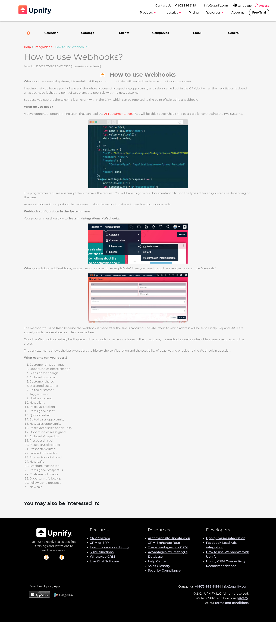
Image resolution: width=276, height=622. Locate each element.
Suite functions (102, 552)
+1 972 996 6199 (185, 5)
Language (242, 5)
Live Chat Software (104, 561)
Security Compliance (164, 570)
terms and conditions (232, 603)
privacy (242, 598)
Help (28, 47)
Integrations (43, 47)
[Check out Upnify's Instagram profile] (46, 557)
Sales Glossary (159, 566)
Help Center (157, 561)
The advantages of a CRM (168, 547)
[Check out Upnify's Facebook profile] (61, 557)
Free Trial (259, 12)
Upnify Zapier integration (225, 538)
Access (262, 5)
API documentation (118, 113)
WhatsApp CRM (102, 556)
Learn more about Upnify (109, 547)
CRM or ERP (99, 543)
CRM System (100, 538)
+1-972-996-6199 (207, 586)
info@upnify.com (216, 5)
